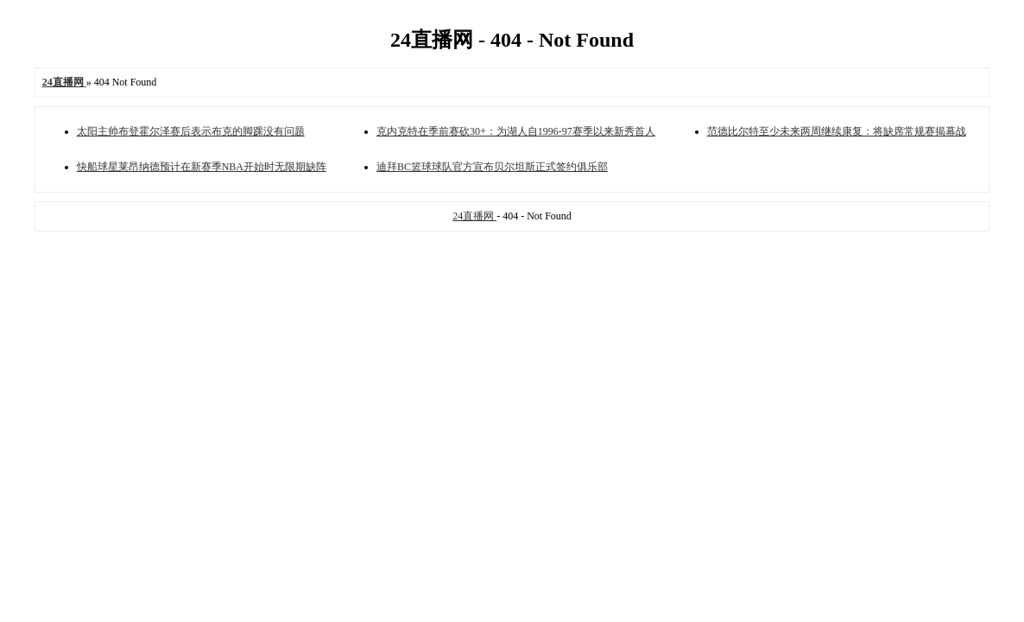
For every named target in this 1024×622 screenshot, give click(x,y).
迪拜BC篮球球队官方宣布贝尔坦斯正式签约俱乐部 (492, 167)
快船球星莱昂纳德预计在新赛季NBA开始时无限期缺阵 (201, 167)
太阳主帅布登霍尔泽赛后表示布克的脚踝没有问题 (191, 131)
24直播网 (474, 216)
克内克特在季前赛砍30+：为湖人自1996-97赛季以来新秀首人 (515, 131)
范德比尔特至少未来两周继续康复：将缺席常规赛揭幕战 (836, 131)
